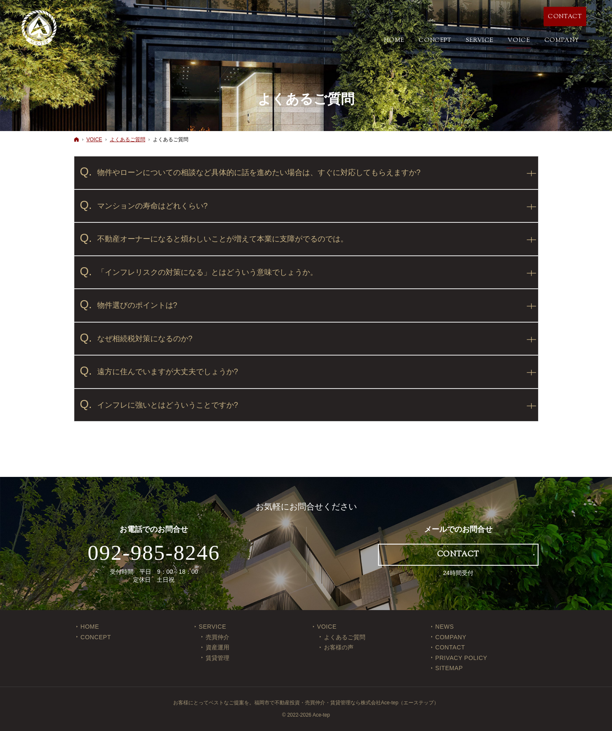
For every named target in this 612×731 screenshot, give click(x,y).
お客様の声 (339, 647)
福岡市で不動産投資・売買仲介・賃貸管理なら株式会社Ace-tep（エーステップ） (346, 703)
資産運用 (217, 647)
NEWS (444, 626)
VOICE (327, 626)
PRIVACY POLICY (461, 657)
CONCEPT (96, 637)
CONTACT (450, 647)
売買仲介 (217, 637)
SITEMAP (449, 668)
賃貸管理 (217, 657)
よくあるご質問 (344, 637)
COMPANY (451, 637)
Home (90, 626)
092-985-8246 (153, 552)
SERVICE (212, 626)
